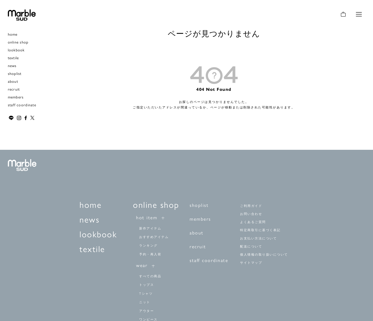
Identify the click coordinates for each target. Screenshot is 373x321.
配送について (251, 246)
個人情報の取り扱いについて (264, 254)
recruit (14, 89)
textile (13, 57)
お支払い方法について (258, 238)
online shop (18, 42)
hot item (146, 217)
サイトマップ (251, 262)
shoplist (15, 73)
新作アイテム (150, 228)
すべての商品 (150, 276)
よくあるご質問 (253, 222)
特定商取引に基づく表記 (260, 230)
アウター (146, 310)
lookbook (16, 50)
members (16, 97)
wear (141, 265)
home (13, 34)
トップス (146, 284)
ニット (144, 302)
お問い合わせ (251, 214)
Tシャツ (146, 293)
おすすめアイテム (154, 236)
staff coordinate (22, 104)
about (13, 81)
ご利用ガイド (251, 206)
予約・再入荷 (150, 254)
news (12, 65)
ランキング (148, 245)
